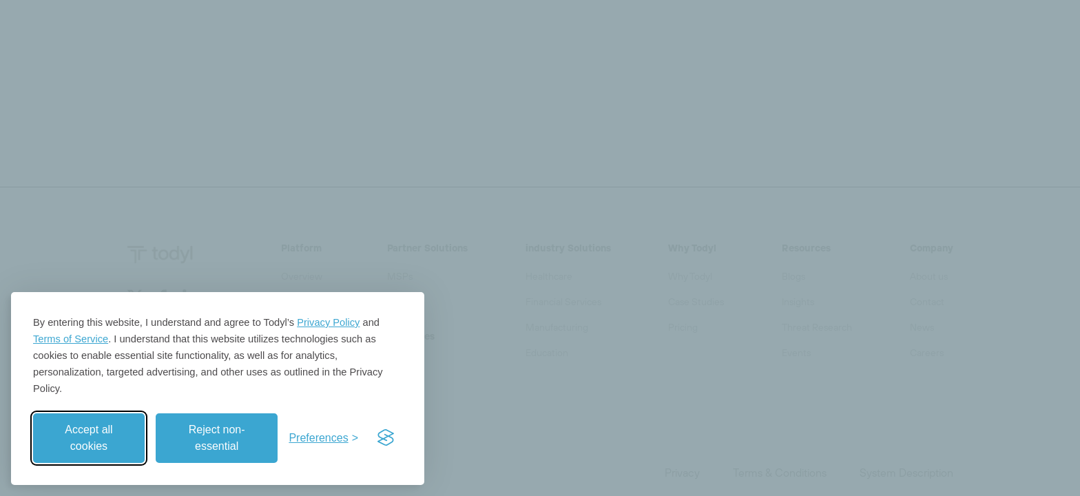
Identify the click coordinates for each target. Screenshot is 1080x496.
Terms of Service (70, 338)
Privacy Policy (328, 322)
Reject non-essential (217, 438)
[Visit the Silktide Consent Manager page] (385, 438)
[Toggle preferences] (323, 438)
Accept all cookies (88, 438)
